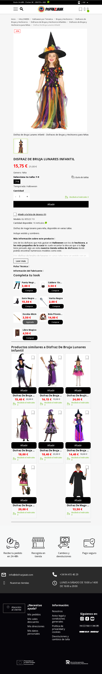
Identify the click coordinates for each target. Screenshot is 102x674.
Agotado (30, 322)
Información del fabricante (28, 271)
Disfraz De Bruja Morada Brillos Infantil (24, 395)
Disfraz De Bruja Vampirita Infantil (24, 505)
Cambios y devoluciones (63, 554)
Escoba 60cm (29, 314)
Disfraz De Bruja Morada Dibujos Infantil (51, 450)
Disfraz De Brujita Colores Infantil (78, 395)
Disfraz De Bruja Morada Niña (51, 395)
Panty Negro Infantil (29, 282)
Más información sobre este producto (34, 238)
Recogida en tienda (38, 554)
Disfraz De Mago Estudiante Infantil (78, 505)
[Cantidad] (21, 196)
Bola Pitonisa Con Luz (56, 314)
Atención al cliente (79, 2)
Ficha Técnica (21, 266)
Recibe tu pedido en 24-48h (12, 554)
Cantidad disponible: (23, 223)
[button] (14, 608)
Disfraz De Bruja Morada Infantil (24, 450)
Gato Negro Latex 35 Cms (29, 298)
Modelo (17, 219)
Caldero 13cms (56, 282)
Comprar (29, 290)
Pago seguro (89, 553)
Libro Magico (29, 330)
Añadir (51, 204)
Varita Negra (56, 298)
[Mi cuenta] (84, 9)
